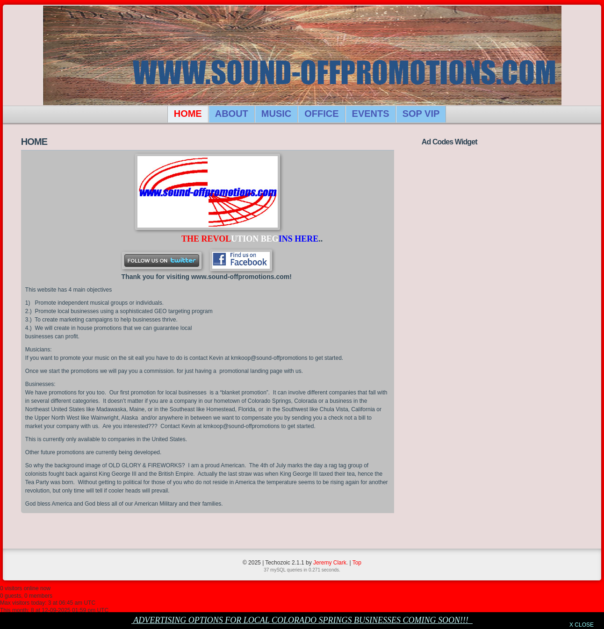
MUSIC (276, 113)
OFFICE (321, 113)
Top (356, 562)
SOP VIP (421, 113)
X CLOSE (581, 625)
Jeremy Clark (329, 562)
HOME (188, 113)
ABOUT (231, 113)
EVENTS (370, 113)
